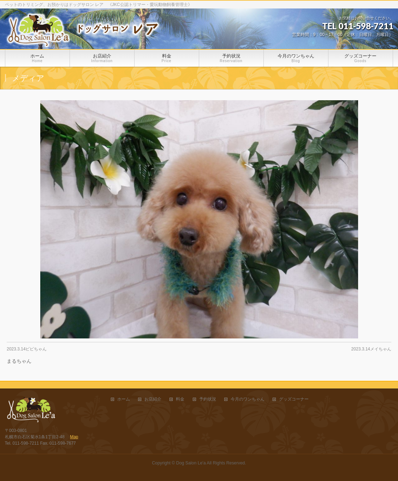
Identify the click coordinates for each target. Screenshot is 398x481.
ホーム (123, 399)
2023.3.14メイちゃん (371, 349)
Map (74, 436)
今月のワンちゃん (248, 399)
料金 (180, 399)
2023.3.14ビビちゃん (27, 349)
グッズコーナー (294, 399)
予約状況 (207, 399)
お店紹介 (152, 399)
